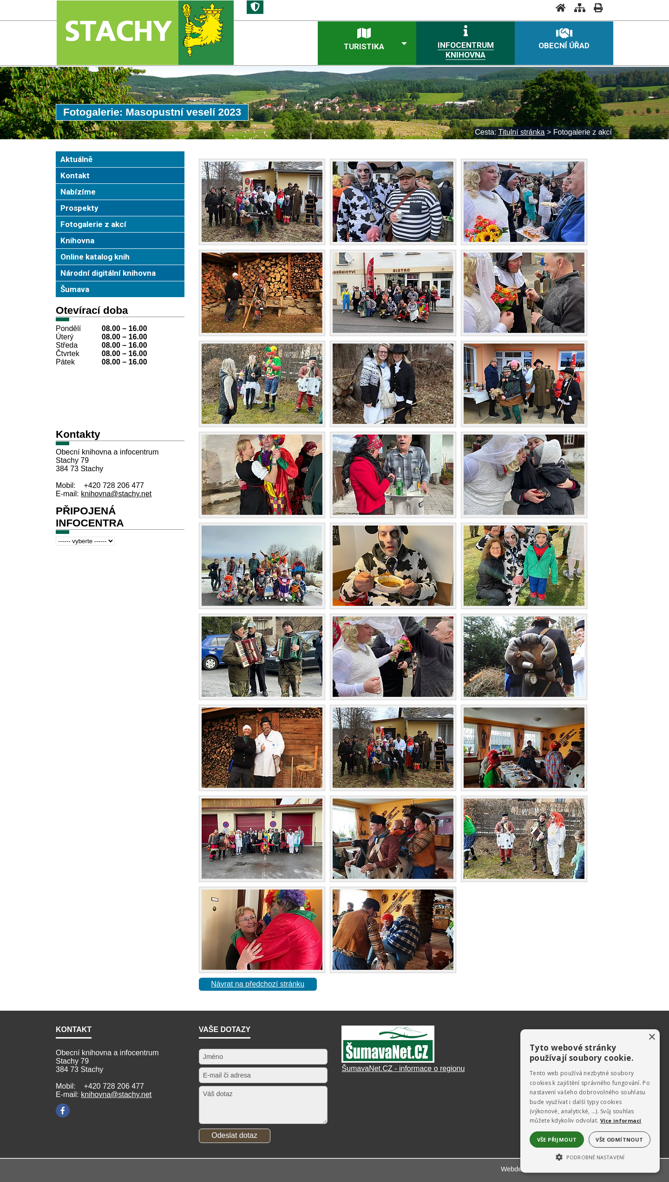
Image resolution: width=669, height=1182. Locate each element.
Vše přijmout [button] (557, 1139)
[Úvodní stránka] (558, 7)
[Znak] (255, 7)
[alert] (590, 1101)
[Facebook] (63, 1110)
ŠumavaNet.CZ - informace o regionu (403, 1068)
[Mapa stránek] (577, 7)
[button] (590, 1156)
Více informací (621, 1120)
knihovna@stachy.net (116, 494)
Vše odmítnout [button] (619, 1139)
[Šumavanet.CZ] (387, 1060)
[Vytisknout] (595, 7)
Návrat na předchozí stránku (257, 984)
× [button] (651, 1037)
